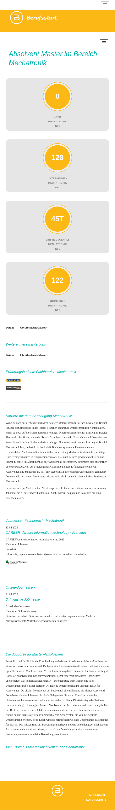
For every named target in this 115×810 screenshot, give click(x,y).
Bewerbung (39, 476)
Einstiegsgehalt (65, 675)
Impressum (97, 794)
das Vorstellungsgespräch (85, 724)
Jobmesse (33, 695)
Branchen (52, 427)
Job (82, 671)
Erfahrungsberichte (44, 715)
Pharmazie (55, 466)
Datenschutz (96, 799)
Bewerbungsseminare (17, 734)
